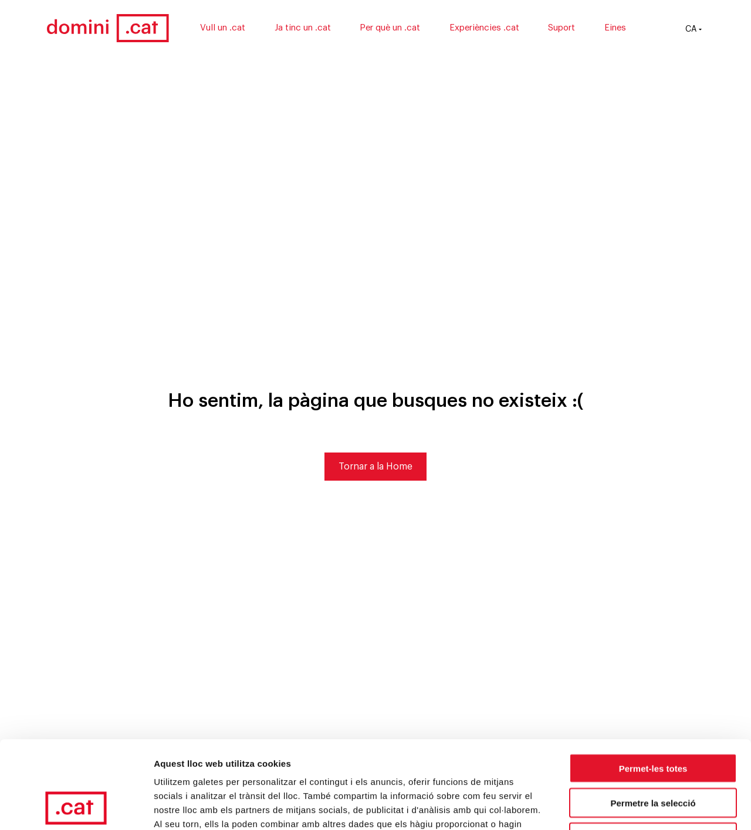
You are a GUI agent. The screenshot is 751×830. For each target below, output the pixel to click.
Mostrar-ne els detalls (675, 807)
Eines (615, 27)
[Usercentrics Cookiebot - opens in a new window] (76, 807)
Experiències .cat (484, 27)
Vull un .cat (222, 27)
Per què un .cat (390, 27)
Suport (561, 27)
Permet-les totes (653, 686)
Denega (653, 755)
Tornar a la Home (375, 466)
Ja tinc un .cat (303, 27)
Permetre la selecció (652, 721)
